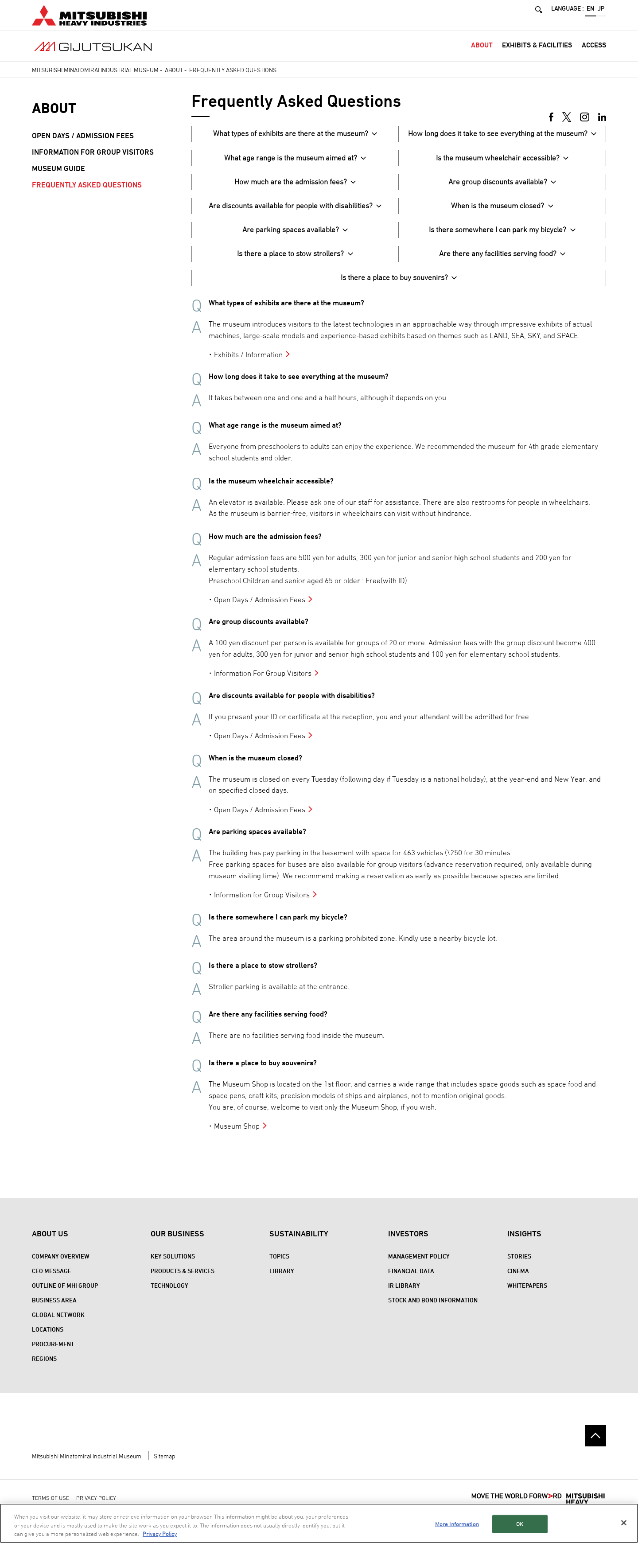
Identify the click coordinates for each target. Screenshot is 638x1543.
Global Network (58, 1325)
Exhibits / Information (248, 364)
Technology (169, 1295)
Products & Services (182, 1281)
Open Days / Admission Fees (259, 609)
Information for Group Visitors (262, 904)
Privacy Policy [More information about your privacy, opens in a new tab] (160, 1534)
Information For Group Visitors (262, 682)
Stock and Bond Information (433, 1310)
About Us (50, 1243)
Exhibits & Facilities (537, 55)
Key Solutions (173, 1266)
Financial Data (411, 1281)
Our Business (177, 1243)
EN (590, 12)
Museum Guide (58, 178)
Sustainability (298, 1243)
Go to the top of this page (595, 1445)
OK (519, 1523)
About (482, 55)
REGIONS (44, 1368)
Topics (279, 1266)
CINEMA (518, 1281)
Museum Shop (237, 1135)
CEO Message (51, 1281)
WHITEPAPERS (527, 1295)
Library (281, 1281)
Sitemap (164, 1465)
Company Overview (60, 1266)
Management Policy (419, 1266)
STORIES (519, 1266)
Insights (524, 1243)
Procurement (53, 1354)
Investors (408, 1243)
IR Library (404, 1295)
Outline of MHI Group (65, 1295)
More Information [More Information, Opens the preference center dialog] (457, 1523)
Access (594, 55)
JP (601, 12)
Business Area (54, 1310)
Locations (47, 1339)
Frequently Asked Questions (87, 194)
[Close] (624, 1522)
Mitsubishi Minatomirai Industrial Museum (95, 79)
